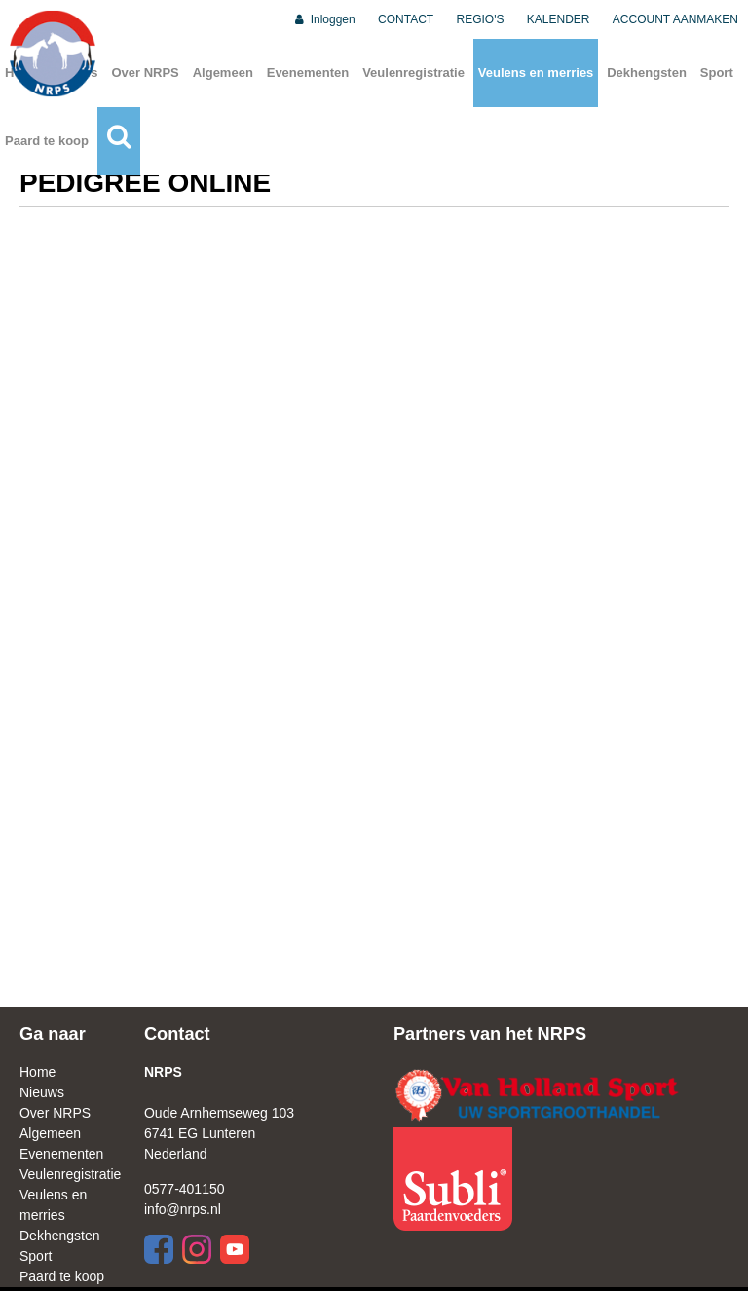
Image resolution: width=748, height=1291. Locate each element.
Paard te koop (47, 140)
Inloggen (323, 19)
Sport (716, 72)
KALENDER (558, 19)
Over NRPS (144, 72)
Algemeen (223, 72)
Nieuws (41, 1092)
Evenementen (308, 72)
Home (37, 1072)
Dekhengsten (647, 72)
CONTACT (405, 19)
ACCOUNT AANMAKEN (675, 19)
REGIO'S (481, 19)
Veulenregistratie (413, 72)
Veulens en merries (536, 72)
